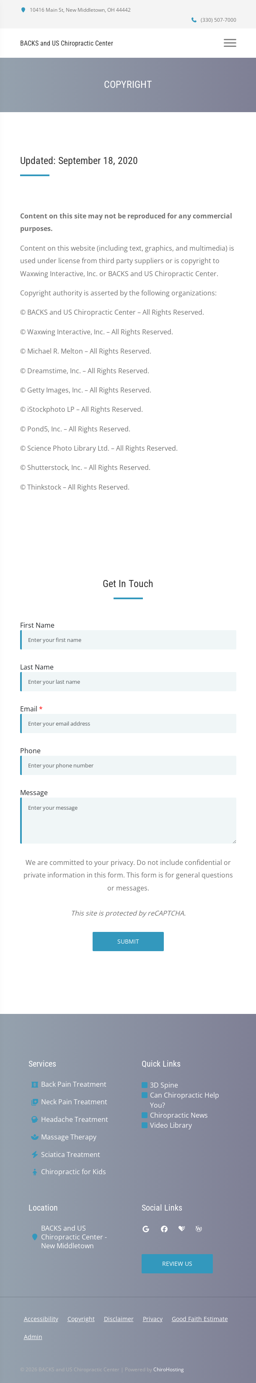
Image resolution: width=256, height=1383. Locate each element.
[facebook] (164, 1229)
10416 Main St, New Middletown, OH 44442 (75, 9)
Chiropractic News (179, 1115)
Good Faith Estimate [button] (200, 1319)
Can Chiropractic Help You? (184, 1100)
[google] (146, 1229)
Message (34, 792)
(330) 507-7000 (213, 19)
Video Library (171, 1125)
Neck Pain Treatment (74, 1102)
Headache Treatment (74, 1119)
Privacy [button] (153, 1319)
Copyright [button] (81, 1319)
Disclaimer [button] (119, 1319)
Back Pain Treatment (73, 1084)
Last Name (37, 667)
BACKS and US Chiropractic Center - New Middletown (74, 1237)
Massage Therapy (68, 1137)
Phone (30, 750)
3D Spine (164, 1085)
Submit (128, 941)
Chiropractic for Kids (73, 1171)
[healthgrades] (181, 1229)
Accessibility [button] (41, 1319)
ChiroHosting (168, 1369)
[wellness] (198, 1229)
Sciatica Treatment (70, 1154)
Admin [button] (33, 1337)
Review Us (177, 1264)
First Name (37, 625)
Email (31, 708)
